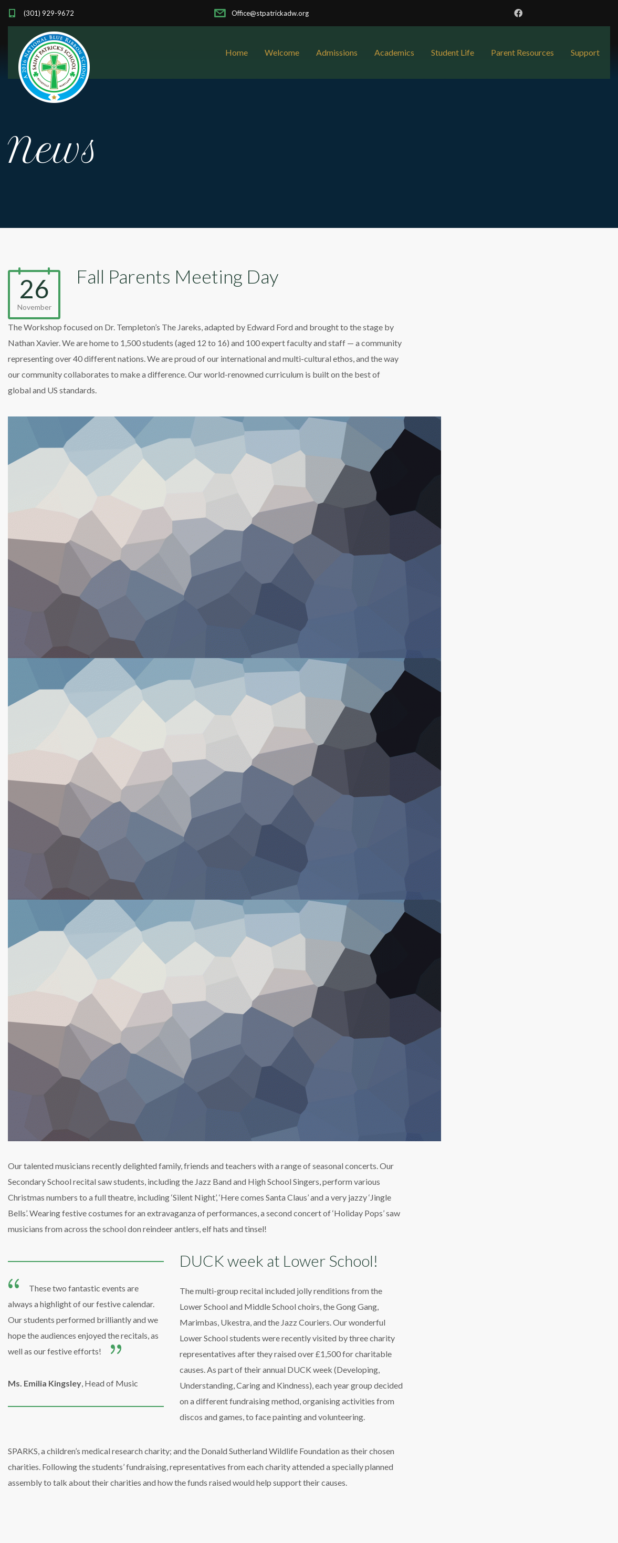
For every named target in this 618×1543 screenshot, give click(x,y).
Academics (394, 52)
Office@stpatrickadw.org (269, 13)
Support (585, 52)
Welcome (282, 52)
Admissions (337, 52)
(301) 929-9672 (49, 13)
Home (236, 52)
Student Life (452, 52)
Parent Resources (522, 52)
